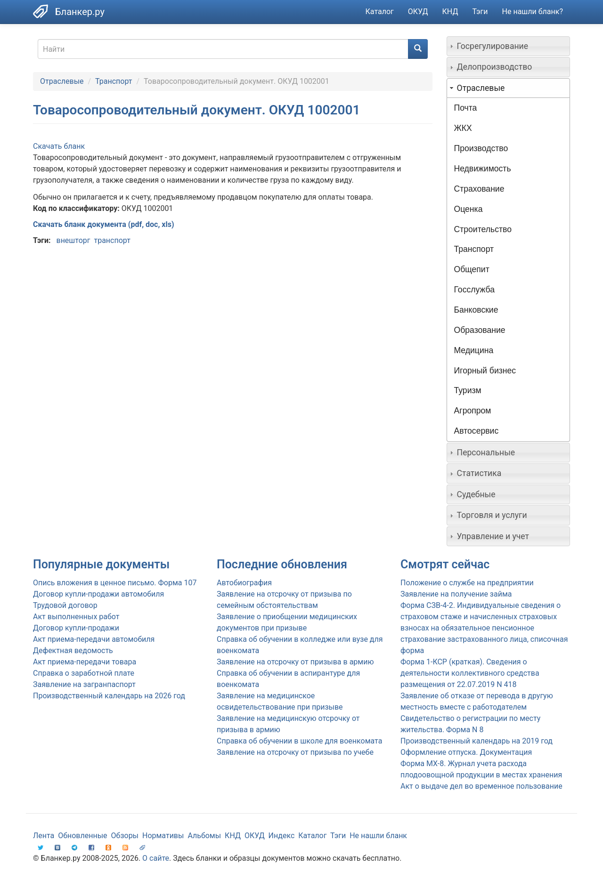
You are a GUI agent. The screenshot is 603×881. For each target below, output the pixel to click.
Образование (479, 330)
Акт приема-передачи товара (84, 661)
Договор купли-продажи (76, 627)
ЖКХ (463, 128)
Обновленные (82, 835)
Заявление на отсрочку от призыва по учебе (295, 752)
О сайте (155, 858)
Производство (481, 148)
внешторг (73, 240)
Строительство (483, 229)
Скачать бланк (59, 146)
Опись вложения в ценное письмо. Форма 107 (114, 582)
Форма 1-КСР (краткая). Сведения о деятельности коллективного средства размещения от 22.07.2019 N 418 (469, 673)
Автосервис (476, 431)
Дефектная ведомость (73, 650)
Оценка (468, 209)
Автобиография (244, 582)
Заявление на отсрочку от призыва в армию (295, 661)
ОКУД (418, 11)
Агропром (472, 410)
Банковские (476, 310)
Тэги (480, 11)
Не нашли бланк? (532, 11)
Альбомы (204, 835)
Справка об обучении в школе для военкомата (299, 740)
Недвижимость (482, 168)
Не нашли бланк (378, 835)
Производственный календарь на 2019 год (476, 740)
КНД (450, 11)
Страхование (479, 189)
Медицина (474, 350)
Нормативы (163, 835)
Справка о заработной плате (83, 673)
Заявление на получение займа (456, 594)
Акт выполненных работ (76, 616)
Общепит (471, 269)
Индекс (282, 835)
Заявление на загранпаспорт (84, 684)
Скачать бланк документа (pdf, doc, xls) (103, 224)
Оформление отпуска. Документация (466, 752)
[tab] (508, 46)
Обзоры (125, 835)
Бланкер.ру (80, 11)
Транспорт (113, 81)
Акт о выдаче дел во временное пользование (481, 786)
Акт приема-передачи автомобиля (94, 639)
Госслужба (474, 289)
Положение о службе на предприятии (467, 582)
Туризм (467, 390)
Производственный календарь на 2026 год (109, 695)
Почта (465, 108)
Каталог (380, 11)
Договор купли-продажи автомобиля (98, 594)
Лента (43, 835)
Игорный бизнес (485, 370)
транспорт (112, 240)
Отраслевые (62, 81)
